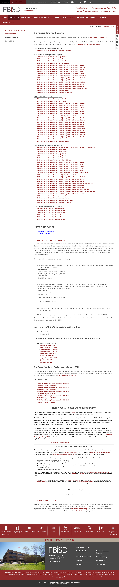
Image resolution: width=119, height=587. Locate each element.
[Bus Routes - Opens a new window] (89, 529)
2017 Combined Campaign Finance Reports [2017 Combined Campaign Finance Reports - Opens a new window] (51, 219)
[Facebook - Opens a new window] (117, 38)
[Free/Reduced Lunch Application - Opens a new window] (60, 442)
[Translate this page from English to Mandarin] (72, 2)
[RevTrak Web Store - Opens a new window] (65, 530)
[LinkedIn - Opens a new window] (117, 48)
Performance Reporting (79, 509)
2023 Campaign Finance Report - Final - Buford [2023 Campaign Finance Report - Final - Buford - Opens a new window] (52, 149)
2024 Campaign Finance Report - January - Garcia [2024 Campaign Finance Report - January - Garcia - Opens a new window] (53, 141)
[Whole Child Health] (77, 530)
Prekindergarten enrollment (73, 480)
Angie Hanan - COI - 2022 (48, 358)
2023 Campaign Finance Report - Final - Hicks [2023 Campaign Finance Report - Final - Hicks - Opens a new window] (52, 152)
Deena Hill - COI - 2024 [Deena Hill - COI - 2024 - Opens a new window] (47, 345)
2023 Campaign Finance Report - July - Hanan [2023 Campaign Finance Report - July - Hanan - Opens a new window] (52, 158)
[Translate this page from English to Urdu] (59, 2)
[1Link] (53, 529)
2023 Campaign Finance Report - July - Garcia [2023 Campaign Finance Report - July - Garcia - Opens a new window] (52, 156)
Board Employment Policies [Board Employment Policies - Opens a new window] (46, 231)
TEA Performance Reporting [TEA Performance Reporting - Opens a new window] (66, 375)
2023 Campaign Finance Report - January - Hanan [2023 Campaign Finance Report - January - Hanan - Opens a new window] (53, 198)
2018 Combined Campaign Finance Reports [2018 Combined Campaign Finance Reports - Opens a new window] (51, 217)
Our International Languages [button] (37, 2)
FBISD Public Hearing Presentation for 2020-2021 (53, 400)
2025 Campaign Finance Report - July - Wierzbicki (53, 63)
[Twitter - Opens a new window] (117, 35)
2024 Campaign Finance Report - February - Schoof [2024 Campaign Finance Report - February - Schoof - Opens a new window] (53, 139)
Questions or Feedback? (54, 582)
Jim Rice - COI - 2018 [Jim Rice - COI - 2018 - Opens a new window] (46, 362)
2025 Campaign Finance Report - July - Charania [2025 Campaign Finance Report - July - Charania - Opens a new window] (52, 57)
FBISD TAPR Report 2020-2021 (46, 402)
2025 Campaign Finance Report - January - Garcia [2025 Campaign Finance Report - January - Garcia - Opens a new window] (53, 90)
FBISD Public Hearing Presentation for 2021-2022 (53, 396)
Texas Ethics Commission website (89, 44)
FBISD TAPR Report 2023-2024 (46, 389)
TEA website (79, 511)
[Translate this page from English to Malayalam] (79, 2)
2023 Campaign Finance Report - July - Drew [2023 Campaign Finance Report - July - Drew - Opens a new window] (51, 154)
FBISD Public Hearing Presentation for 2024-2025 (53, 383)
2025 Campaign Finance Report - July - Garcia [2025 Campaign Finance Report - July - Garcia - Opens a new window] (52, 61)
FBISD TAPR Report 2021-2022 (46, 398)
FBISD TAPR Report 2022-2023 (46, 394)
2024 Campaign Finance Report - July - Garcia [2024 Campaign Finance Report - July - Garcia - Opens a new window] (52, 99)
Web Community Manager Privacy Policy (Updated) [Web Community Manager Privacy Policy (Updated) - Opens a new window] (70, 582)
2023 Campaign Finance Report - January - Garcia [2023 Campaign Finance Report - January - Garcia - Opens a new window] (53, 196)
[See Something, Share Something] (113, 531)
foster (73, 412)
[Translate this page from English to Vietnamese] (65, 2)
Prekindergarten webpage (86, 481)
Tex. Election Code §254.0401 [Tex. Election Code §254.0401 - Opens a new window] (99, 38)
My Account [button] (111, 2)
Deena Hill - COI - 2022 (47, 356)
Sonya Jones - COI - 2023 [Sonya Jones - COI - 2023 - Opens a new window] (48, 354)
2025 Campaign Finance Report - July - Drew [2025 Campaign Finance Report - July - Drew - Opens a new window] (51, 59)
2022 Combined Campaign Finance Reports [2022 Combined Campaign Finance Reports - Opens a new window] (51, 208)
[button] (116, 20)
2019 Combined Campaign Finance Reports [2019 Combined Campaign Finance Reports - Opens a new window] (51, 215)
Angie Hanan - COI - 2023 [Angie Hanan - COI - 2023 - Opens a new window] (48, 347)
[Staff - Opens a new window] (65, 17)
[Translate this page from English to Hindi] (85, 2)
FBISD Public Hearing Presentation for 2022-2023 (53, 391)
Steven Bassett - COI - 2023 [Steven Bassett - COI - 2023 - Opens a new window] (49, 351)
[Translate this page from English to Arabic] (89, 2)
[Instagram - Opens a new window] (117, 45)
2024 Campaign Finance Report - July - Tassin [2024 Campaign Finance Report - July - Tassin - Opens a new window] (52, 101)
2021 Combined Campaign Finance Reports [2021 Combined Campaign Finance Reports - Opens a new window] (51, 211)
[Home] (4, 17)
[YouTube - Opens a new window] (117, 42)
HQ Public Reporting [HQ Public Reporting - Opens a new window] (43, 233)
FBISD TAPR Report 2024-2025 (46, 385)
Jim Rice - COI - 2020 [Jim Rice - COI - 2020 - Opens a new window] (46, 360)
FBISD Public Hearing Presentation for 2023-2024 (53, 387)
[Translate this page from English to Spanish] (53, 2)
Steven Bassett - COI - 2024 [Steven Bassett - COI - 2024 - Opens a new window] (49, 349)
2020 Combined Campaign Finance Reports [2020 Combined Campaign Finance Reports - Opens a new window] (51, 213)
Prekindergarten (41, 481)
